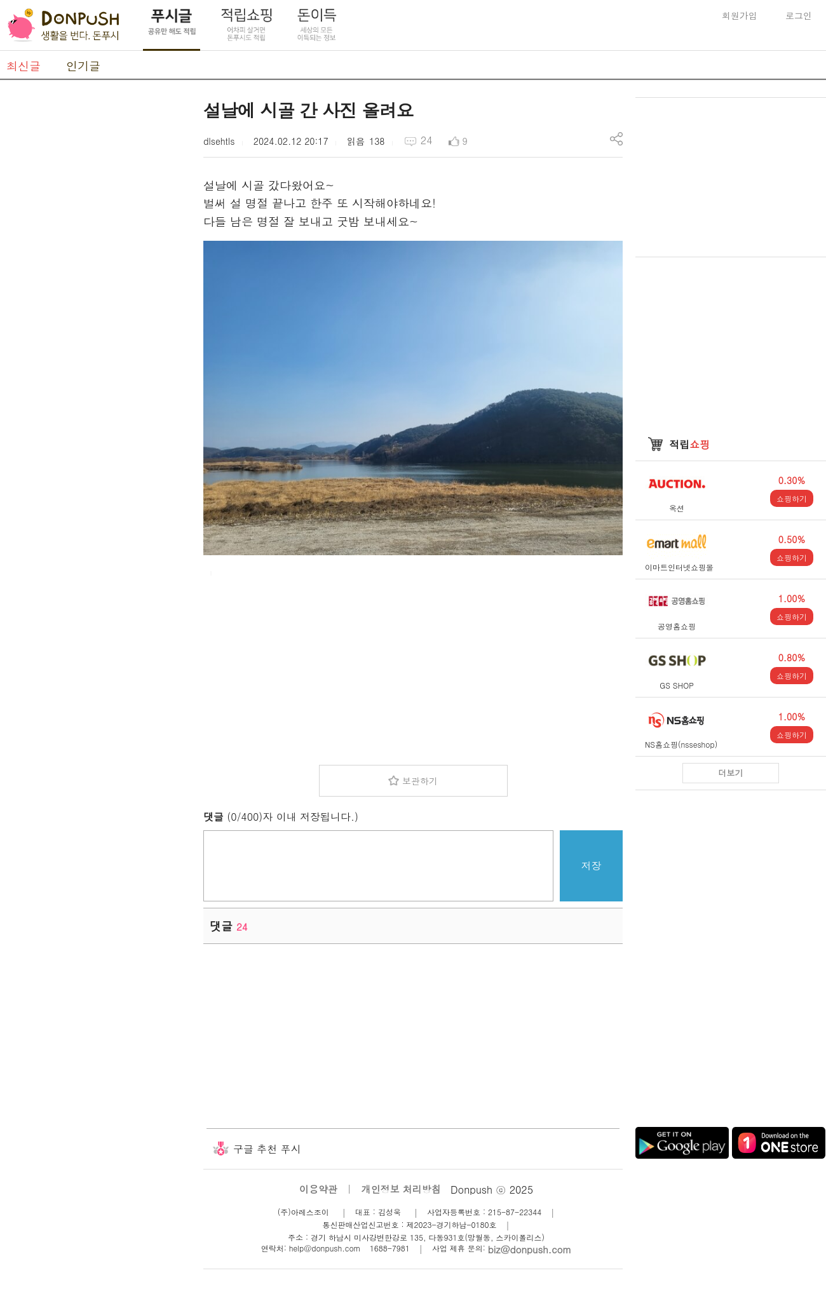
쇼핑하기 (791, 498)
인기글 (83, 66)
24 (427, 140)
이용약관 (318, 1189)
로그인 (798, 15)
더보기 (731, 773)
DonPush (63, 25)
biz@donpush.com (529, 1249)
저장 (591, 865)
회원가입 (739, 15)
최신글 (23, 66)
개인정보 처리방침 (401, 1189)
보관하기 (420, 780)
